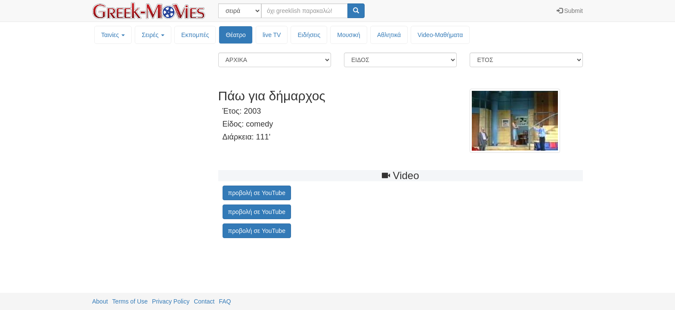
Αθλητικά (389, 34)
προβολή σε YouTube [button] (256, 192)
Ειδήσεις (308, 34)
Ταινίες (113, 34)
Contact (204, 301)
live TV (272, 34)
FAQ (225, 301)
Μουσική (348, 34)
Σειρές (153, 34)
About (100, 301)
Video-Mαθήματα (440, 34)
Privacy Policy (170, 301)
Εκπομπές (195, 34)
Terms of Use (130, 301)
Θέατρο (236, 34)
